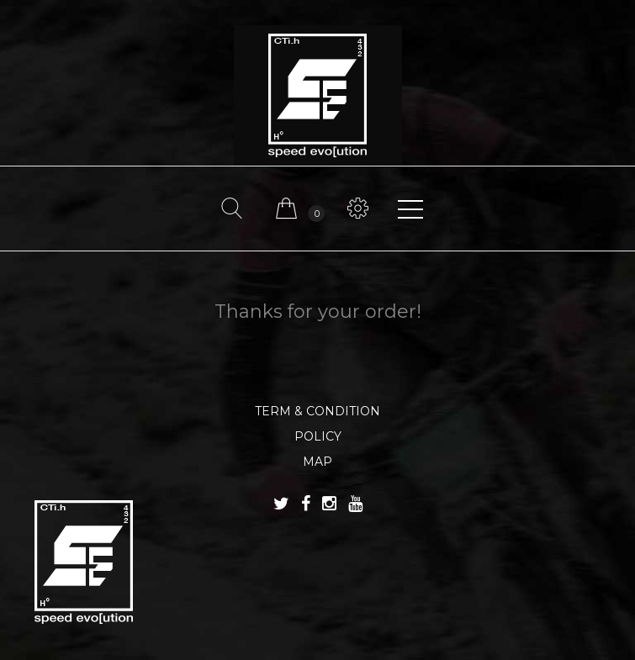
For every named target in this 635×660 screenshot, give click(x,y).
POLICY (317, 436)
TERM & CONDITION (317, 411)
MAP (317, 461)
